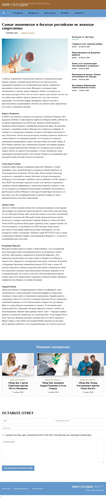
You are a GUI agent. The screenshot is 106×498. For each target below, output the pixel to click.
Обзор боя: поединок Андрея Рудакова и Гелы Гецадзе (53, 385)
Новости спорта (28, 33)
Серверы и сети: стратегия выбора (87, 44)
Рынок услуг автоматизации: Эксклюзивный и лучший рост (85, 64)
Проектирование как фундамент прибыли (86, 53)
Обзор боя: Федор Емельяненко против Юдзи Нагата (88, 385)
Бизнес (74, 46)
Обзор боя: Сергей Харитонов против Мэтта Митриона (18, 385)
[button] (4, 13)
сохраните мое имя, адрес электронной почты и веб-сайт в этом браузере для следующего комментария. (48, 435)
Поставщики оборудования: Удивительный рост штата (84, 86)
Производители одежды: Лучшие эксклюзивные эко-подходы (86, 75)
